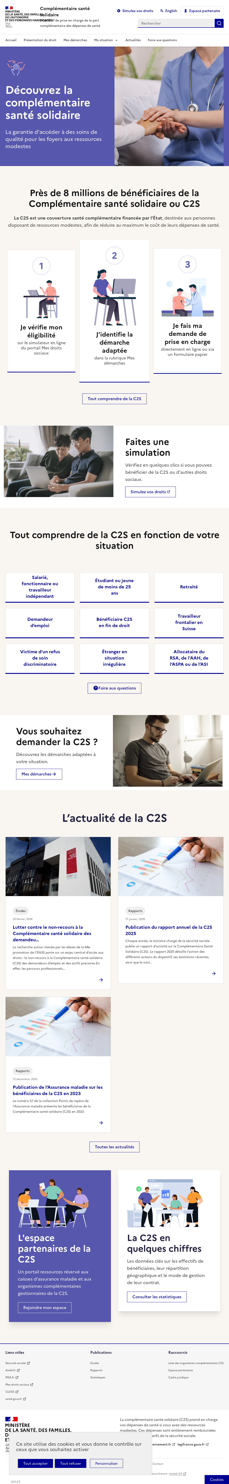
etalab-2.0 (175, 1474)
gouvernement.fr (158, 1444)
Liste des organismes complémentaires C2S (196, 1363)
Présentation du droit (40, 40)
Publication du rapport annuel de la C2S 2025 (168, 930)
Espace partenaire (204, 10)
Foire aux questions (162, 40)
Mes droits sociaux (17, 1385)
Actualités (133, 40)
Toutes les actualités (114, 1147)
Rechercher (219, 23)
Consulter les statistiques (156, 1297)
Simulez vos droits (137, 10)
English (171, 10)
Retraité (189, 586)
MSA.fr (9, 1377)
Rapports (96, 1370)
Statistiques (97, 1377)
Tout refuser (70, 1463)
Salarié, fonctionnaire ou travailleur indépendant (40, 587)
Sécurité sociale (15, 1363)
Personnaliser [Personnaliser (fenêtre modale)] (106, 1463)
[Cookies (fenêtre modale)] (217, 1479)
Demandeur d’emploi (40, 622)
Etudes (94, 1363)
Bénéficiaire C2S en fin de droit (114, 622)
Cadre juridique (178, 1377)
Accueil (11, 40)
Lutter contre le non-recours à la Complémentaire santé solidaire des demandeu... (52, 933)
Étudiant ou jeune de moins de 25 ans (114, 586)
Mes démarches (75, 40)
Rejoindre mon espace (44, 1308)
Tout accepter (35, 1463)
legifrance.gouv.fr (191, 1444)
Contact (158, 1464)
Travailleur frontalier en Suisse (189, 622)
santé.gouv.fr (13, 1399)
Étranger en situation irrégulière (114, 658)
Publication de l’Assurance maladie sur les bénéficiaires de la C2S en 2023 (58, 1090)
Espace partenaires (180, 1370)
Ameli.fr (10, 1370)
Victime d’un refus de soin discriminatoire (40, 658)
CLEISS (9, 1392)
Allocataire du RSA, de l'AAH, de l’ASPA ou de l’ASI (189, 658)
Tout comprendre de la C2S (114, 399)
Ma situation (103, 40)
